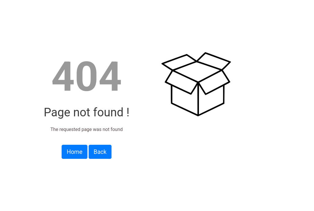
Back (100, 151)
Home (74, 151)
